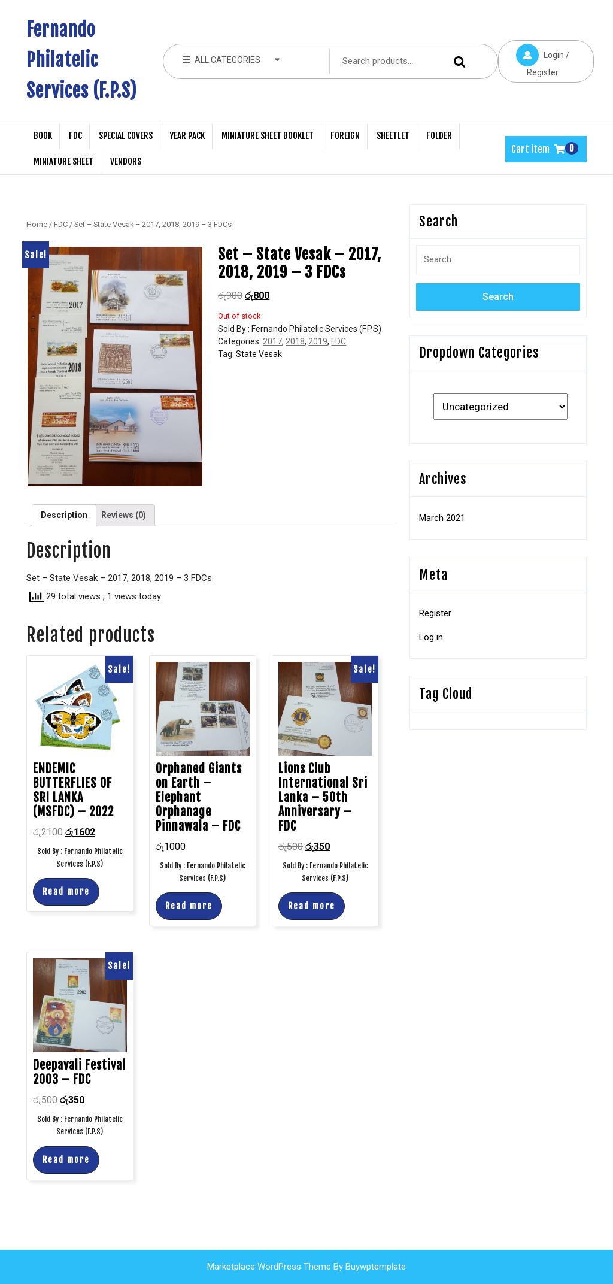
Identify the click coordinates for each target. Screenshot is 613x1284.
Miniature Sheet (63, 161)
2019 (317, 341)
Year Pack (187, 135)
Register (435, 613)
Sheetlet (393, 135)
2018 (295, 341)
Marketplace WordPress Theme (269, 1266)
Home (36, 224)
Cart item (538, 149)
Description (64, 515)
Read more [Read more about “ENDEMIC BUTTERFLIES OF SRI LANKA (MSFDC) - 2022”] (66, 891)
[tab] (64, 515)
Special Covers (126, 135)
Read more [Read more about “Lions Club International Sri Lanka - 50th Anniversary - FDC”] (311, 906)
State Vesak (259, 354)
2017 (272, 341)
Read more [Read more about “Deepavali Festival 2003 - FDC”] (66, 1160)
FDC (75, 135)
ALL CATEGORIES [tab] (231, 59)
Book (43, 135)
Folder (439, 135)
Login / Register (533, 58)
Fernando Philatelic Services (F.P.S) (81, 60)
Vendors (125, 161)
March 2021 (442, 518)
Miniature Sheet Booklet (267, 135)
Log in (431, 637)
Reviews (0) (123, 515)
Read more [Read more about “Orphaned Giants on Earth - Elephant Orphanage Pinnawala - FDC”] (189, 906)
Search (462, 61)
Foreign (345, 135)
